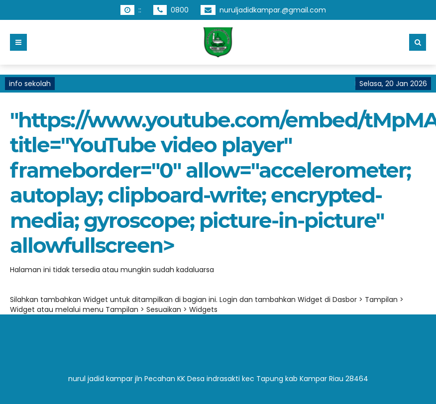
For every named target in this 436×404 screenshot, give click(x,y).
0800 (180, 10)
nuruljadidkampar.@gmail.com (272, 10)
